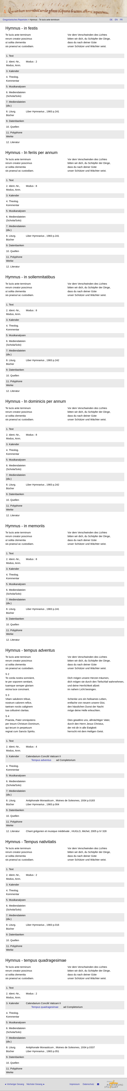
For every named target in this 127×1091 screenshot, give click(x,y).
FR (121, 19)
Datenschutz (88, 1084)
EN (116, 19)
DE (111, 19)
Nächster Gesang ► (36, 1084)
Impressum (75, 1084)
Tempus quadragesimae (46, 1006)
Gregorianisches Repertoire (15, 19)
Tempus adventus (42, 760)
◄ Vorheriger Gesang (14, 1084)
